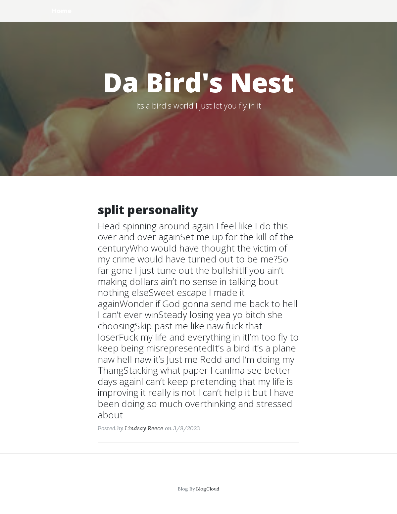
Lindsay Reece (144, 428)
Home (61, 10)
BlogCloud (207, 489)
